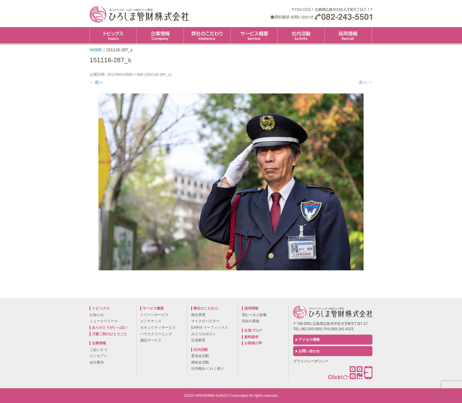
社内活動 (300, 35)
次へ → (365, 82)
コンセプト (98, 356)
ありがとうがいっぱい (109, 327)
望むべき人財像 (254, 315)
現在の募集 (251, 321)
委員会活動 (200, 356)
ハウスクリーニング (156, 334)
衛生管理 (198, 315)
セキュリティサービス (158, 327)
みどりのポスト (203, 334)
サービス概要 (254, 35)
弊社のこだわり (207, 35)
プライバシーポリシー (311, 361)
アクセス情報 (309, 340)
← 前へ (96, 82)
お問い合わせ (309, 351)
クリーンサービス (154, 315)
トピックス (113, 35)
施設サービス (150, 340)
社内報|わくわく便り (207, 368)
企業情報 (160, 35)
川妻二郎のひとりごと (109, 334)
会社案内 (97, 362)
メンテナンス (150, 321)
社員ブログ (253, 330)
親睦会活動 (200, 362)
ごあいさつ (98, 350)
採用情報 (251, 308)
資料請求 (251, 337)
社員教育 (198, 340)
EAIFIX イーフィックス (209, 327)
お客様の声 (253, 343)
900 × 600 (134, 74)
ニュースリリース (104, 321)
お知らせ (97, 315)
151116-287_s (158, 74)
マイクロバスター (205, 321)
